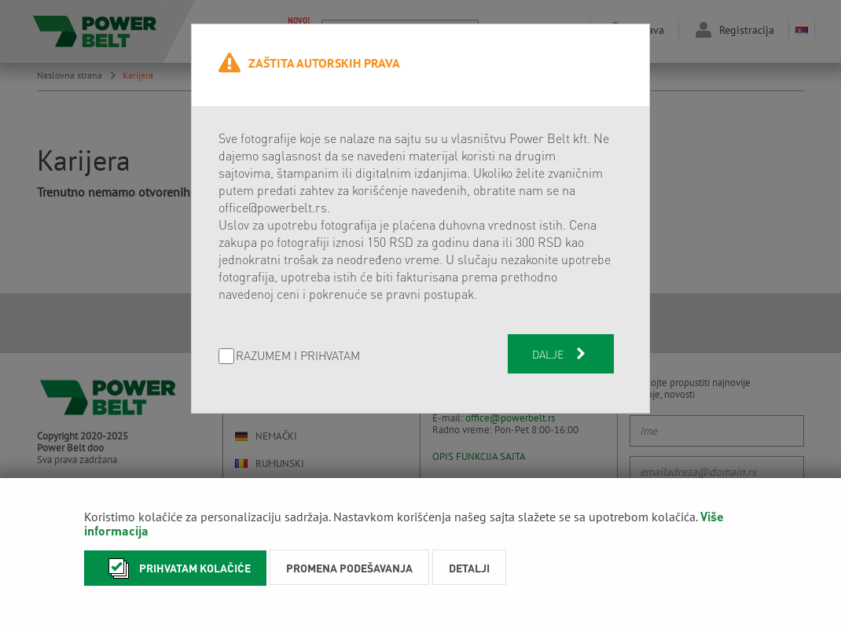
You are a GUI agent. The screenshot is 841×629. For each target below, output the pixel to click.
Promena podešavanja (349, 568)
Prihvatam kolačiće (175, 568)
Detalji (469, 568)
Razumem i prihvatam (298, 356)
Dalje (560, 354)
